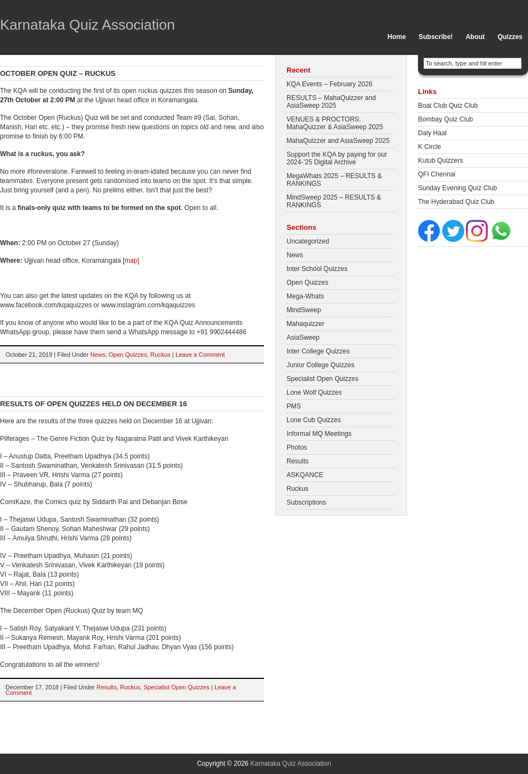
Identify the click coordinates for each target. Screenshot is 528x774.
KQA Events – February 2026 (329, 84)
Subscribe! (436, 37)
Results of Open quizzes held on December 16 (93, 404)
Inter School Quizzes (317, 269)
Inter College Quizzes (318, 351)
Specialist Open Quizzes (177, 687)
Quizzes (510, 37)
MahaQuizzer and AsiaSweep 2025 (338, 141)
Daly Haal (432, 133)
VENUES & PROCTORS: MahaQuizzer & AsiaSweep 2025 (335, 123)
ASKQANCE (305, 475)
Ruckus (160, 354)
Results (107, 687)
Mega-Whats (305, 296)
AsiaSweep (303, 337)
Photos (297, 447)
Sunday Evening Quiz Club (457, 188)
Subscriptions (306, 502)
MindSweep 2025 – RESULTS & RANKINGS (334, 201)
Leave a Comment (200, 354)
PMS (294, 406)
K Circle (429, 147)
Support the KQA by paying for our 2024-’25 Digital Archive (337, 158)
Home (397, 37)
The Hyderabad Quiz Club (456, 202)
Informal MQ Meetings (319, 434)
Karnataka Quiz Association (87, 24)
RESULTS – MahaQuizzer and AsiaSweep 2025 (331, 101)
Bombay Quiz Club (445, 119)
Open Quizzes (128, 354)
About (475, 37)
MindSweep (304, 310)
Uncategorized (308, 241)
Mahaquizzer (305, 324)
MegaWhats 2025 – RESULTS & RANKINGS (334, 179)
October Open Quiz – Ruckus (58, 73)
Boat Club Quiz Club (448, 105)
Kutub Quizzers (440, 160)
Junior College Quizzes (320, 365)
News (98, 354)
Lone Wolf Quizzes (314, 392)
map (131, 260)
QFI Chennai (436, 174)
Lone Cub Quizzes (314, 420)
